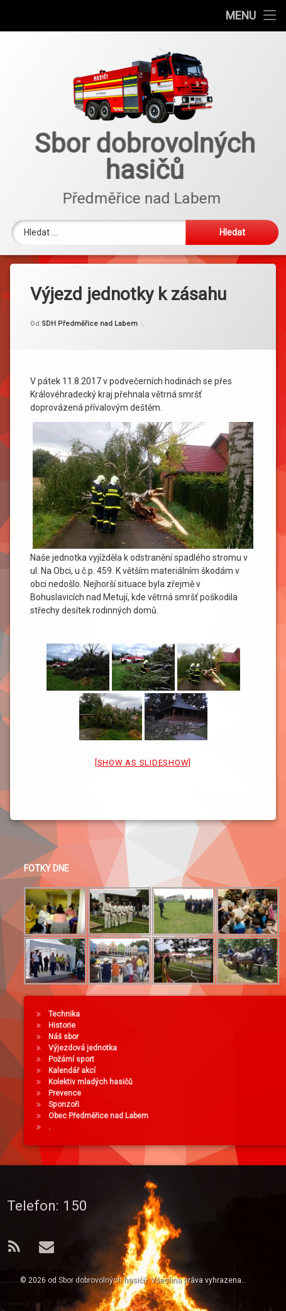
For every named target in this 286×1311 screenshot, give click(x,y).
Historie (225, 1025)
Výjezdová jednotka (246, 1048)
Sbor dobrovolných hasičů (102, 1280)
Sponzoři (227, 1104)
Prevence (228, 1093)
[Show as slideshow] (143, 575)
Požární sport (235, 1059)
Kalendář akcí (235, 1070)
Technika (227, 1014)
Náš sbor (227, 1036)
